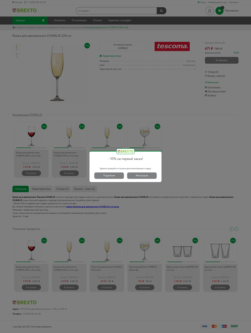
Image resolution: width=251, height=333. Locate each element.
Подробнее (109, 175)
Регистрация (142, 175)
